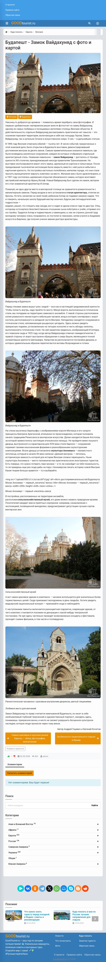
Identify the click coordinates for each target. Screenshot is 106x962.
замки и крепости (16, 749)
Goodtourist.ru (60, 959)
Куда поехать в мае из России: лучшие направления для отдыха (84, 915)
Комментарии (15, 764)
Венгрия (11, 117)
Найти (95, 805)
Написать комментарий (19, 773)
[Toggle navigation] (98, 23)
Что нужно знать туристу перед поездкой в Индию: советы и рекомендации (36, 915)
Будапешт (25, 117)
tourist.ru (23, 23)
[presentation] (11, 918)
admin (45, 756)
